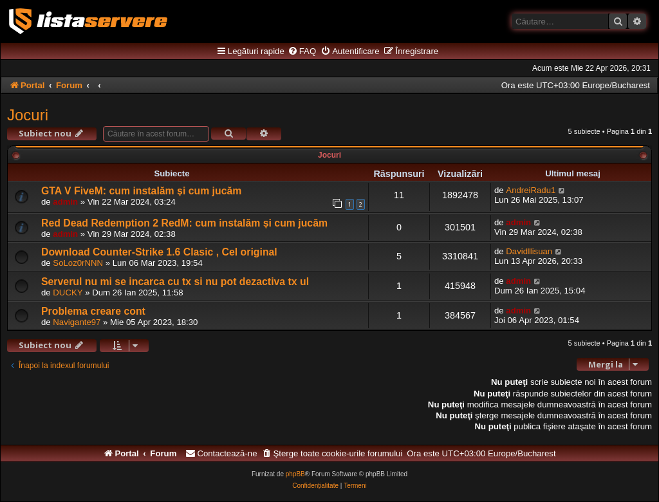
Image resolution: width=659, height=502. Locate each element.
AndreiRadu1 (530, 190)
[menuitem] (302, 51)
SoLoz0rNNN (78, 263)
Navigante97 (76, 322)
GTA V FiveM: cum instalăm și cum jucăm (141, 190)
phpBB (295, 474)
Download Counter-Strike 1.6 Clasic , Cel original (159, 251)
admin (65, 202)
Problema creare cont (93, 311)
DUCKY (67, 292)
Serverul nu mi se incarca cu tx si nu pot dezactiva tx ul (175, 281)
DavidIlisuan (529, 251)
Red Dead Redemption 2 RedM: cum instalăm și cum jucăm (184, 223)
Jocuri (27, 115)
